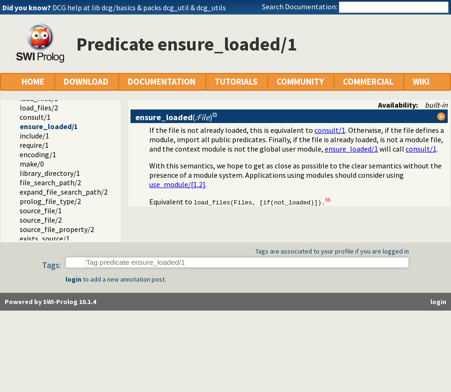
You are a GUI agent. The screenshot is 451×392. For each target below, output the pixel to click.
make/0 (32, 163)
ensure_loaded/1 (49, 126)
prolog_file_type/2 (50, 201)
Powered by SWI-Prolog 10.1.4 (50, 302)
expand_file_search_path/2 (64, 191)
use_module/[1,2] (177, 184)
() (173, 117)
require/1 (34, 145)
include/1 (34, 135)
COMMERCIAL (368, 81)
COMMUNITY (300, 81)
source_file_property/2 (57, 229)
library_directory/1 (50, 173)
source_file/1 (41, 210)
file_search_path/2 (50, 182)
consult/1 (35, 117)
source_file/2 (41, 220)
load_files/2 (39, 107)
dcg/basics (119, 7)
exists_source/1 (45, 238)
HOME (33, 81)
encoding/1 (38, 154)
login (73, 279)
